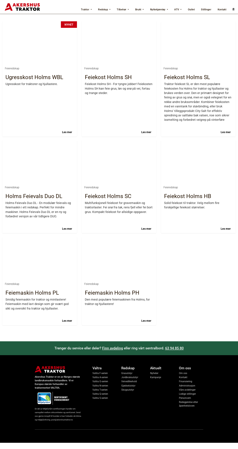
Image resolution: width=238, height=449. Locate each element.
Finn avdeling (112, 441)
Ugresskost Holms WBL (34, 170)
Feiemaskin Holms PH (112, 386)
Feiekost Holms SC (108, 289)
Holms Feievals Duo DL (33, 289)
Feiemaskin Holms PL (32, 386)
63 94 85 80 (174, 441)
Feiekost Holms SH (108, 170)
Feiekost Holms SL (187, 170)
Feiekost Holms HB (187, 289)
